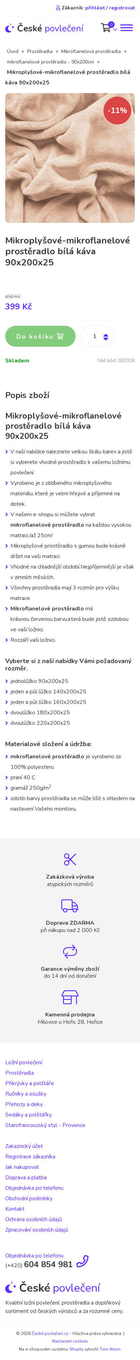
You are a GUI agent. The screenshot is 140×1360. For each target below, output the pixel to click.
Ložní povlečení (23, 1062)
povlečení (44, 28)
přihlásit (95, 8)
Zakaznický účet (24, 1146)
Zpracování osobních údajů (36, 1230)
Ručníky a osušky (25, 1094)
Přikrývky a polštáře (29, 1083)
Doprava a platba (26, 1177)
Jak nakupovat (22, 1167)
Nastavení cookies (70, 1341)
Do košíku (40, 336)
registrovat (122, 8)
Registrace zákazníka (30, 1156)
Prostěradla (40, 51)
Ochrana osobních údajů (33, 1219)
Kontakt (14, 1209)
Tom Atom (110, 1349)
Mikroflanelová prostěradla (91, 51)
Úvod (12, 51)
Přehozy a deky (24, 1104)
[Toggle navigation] (126, 28)
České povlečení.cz (50, 1333)
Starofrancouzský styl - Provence (45, 1125)
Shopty (76, 1349)
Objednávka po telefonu (34, 1188)
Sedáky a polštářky (28, 1115)
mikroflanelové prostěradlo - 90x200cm (50, 62)
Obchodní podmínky (29, 1198)
